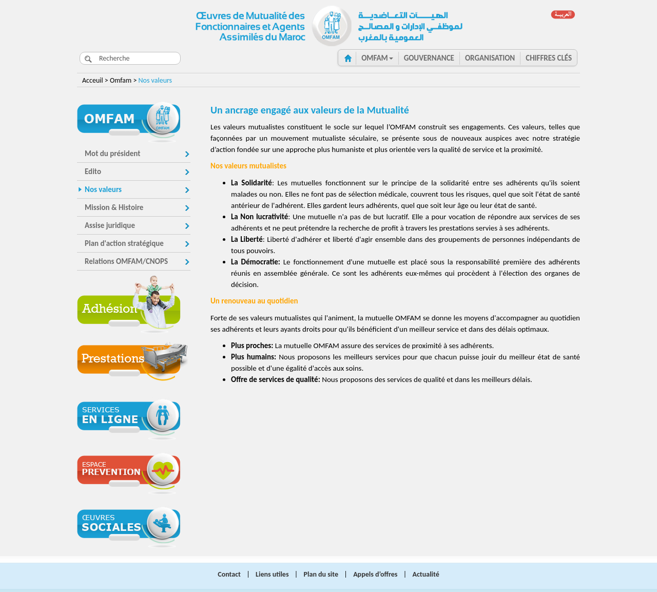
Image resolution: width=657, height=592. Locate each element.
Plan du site (321, 574)
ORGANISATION (490, 58)
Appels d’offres (375, 574)
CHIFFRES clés (549, 58)
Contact (229, 574)
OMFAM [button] (377, 58)
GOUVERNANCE (429, 58)
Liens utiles (272, 574)
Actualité (426, 574)
